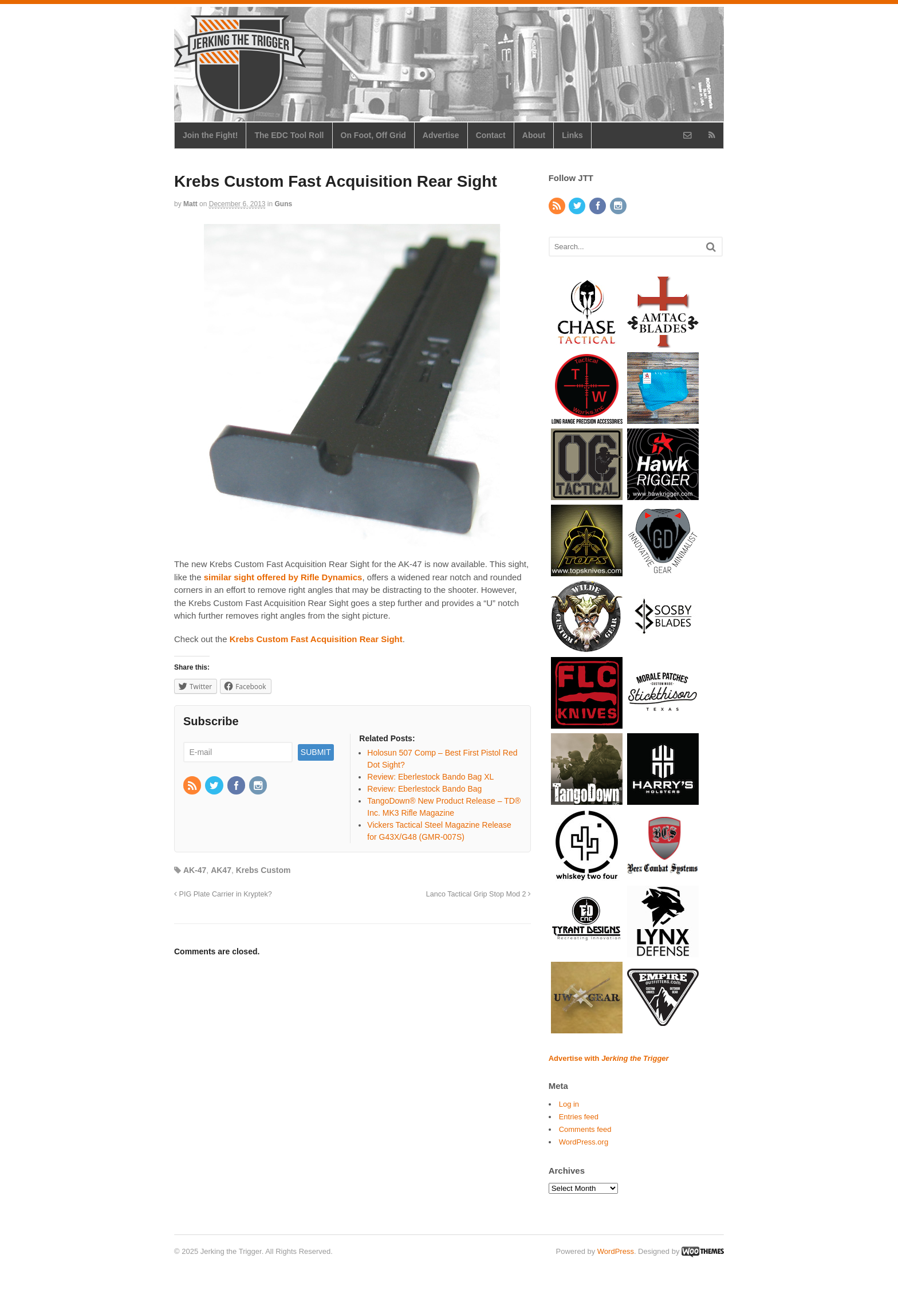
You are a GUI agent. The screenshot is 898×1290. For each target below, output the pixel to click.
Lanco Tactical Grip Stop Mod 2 (478, 894)
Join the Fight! (210, 135)
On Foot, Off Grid (373, 135)
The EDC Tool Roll (289, 135)
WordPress (615, 1251)
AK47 (221, 870)
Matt (190, 204)
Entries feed (578, 1116)
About (533, 135)
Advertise (441, 135)
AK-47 (194, 870)
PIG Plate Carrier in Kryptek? (223, 894)
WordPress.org (583, 1142)
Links (572, 135)
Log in (569, 1104)
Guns (284, 204)
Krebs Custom (263, 870)
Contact (491, 135)
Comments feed (585, 1129)
